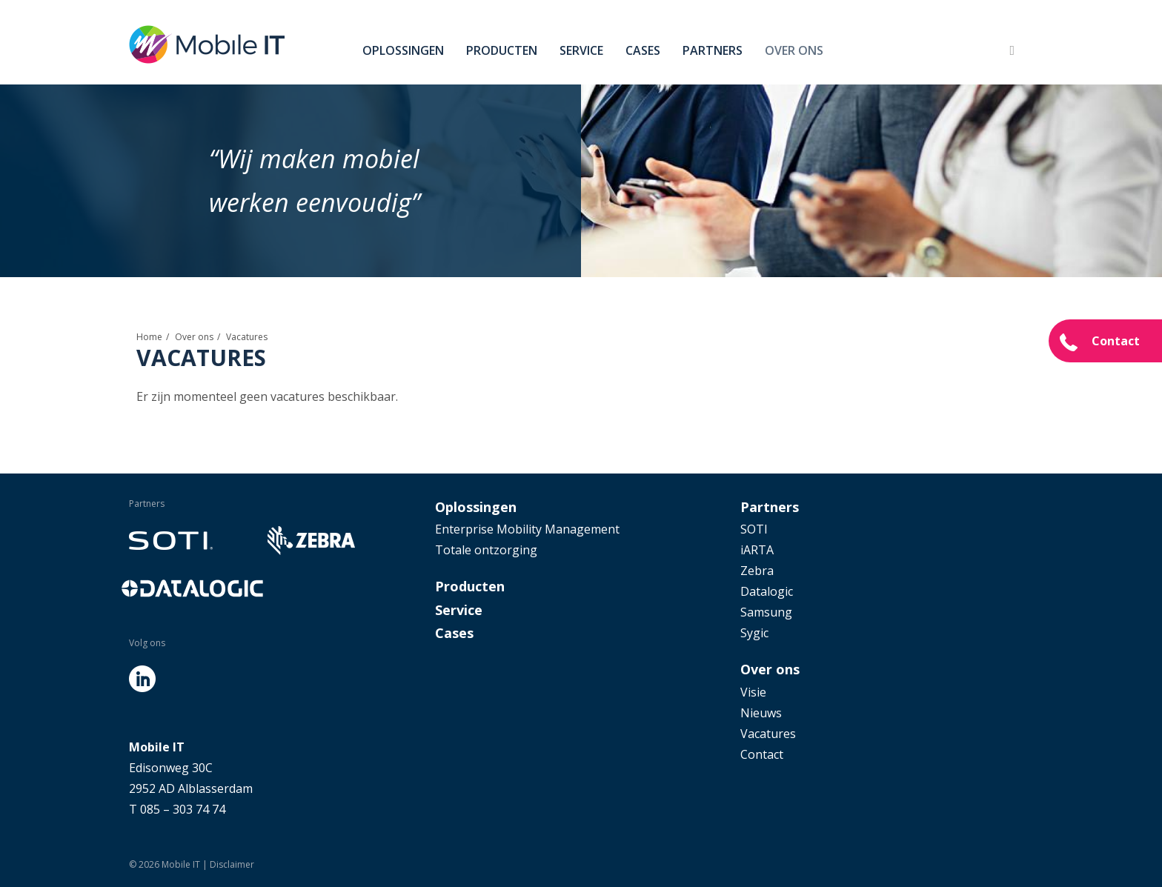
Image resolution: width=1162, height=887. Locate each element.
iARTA (757, 550)
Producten (501, 50)
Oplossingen (403, 50)
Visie (753, 692)
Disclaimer (232, 864)
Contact (1116, 341)
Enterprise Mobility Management (527, 529)
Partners (713, 50)
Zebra (757, 570)
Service (581, 50)
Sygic (754, 633)
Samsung (766, 612)
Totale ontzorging (486, 550)
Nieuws (761, 713)
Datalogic (766, 591)
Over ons (794, 50)
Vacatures (768, 733)
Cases (642, 50)
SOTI (754, 529)
